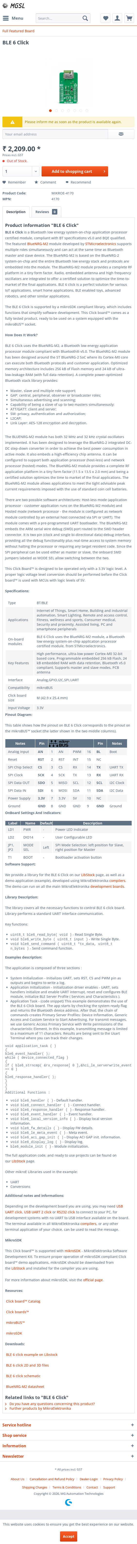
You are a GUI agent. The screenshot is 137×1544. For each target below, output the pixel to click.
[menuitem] (13, 18)
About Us (17, 1488)
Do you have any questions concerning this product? (50, 1413)
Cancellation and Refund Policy (52, 1488)
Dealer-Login (89, 1488)
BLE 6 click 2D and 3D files (27, 1374)
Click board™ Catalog (22, 1310)
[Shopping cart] (129, 18)
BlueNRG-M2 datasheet (24, 1396)
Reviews (46, 212)
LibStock (88, 874)
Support (109, 1497)
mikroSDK (73, 1260)
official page (93, 1289)
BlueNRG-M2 (37, 243)
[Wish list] (105, 18)
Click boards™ (17, 1321)
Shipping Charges (34, 1497)
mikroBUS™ (15, 1332)
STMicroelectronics (100, 243)
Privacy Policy (113, 1488)
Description (16, 211)
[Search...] (63, 18)
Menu (13, 17)
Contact (92, 1497)
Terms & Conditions (66, 1497)
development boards (107, 886)
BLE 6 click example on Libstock (31, 1364)
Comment (45, 182)
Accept (68, 1536)
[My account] (117, 18)
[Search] (85, 18)
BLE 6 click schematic (23, 1385)
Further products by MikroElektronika (38, 1418)
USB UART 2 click (37, 1221)
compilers (117, 880)
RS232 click (66, 1221)
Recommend (78, 182)
